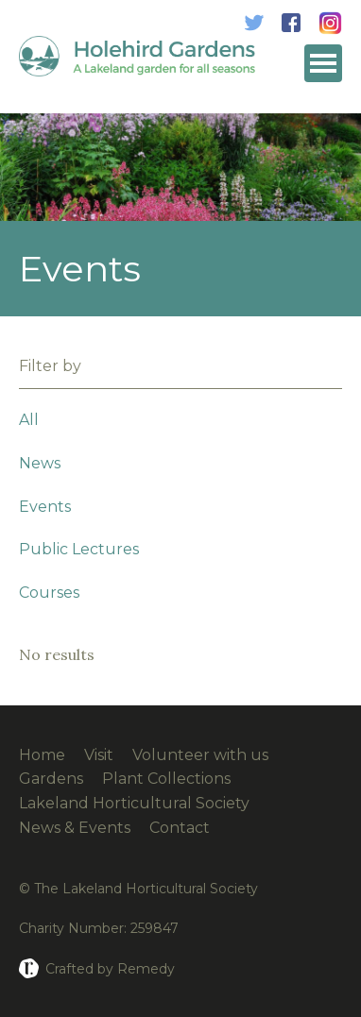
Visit (98, 755)
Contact (179, 828)
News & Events (74, 828)
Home (42, 755)
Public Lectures (79, 549)
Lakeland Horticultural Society (134, 803)
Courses (49, 593)
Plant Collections (166, 779)
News (39, 463)
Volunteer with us (200, 755)
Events (45, 507)
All (29, 420)
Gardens (51, 779)
